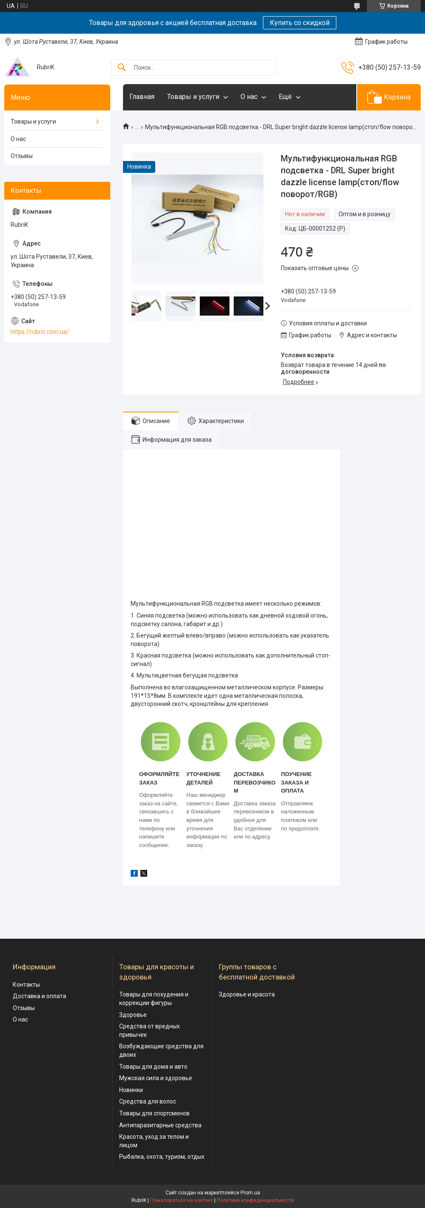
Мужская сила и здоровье (155, 1078)
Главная (141, 97)
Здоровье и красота (247, 994)
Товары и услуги (193, 97)
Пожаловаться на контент (181, 1200)
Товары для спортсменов (154, 1113)
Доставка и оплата (39, 996)
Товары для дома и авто (153, 1066)
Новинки (131, 1090)
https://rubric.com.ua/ (40, 331)
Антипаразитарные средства (160, 1125)
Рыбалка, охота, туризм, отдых (161, 1156)
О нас (248, 97)
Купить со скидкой (300, 23)
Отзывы (22, 155)
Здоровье (133, 1014)
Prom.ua (250, 1193)
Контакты (26, 984)
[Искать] (122, 67)
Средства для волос (147, 1101)
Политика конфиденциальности (255, 1200)
